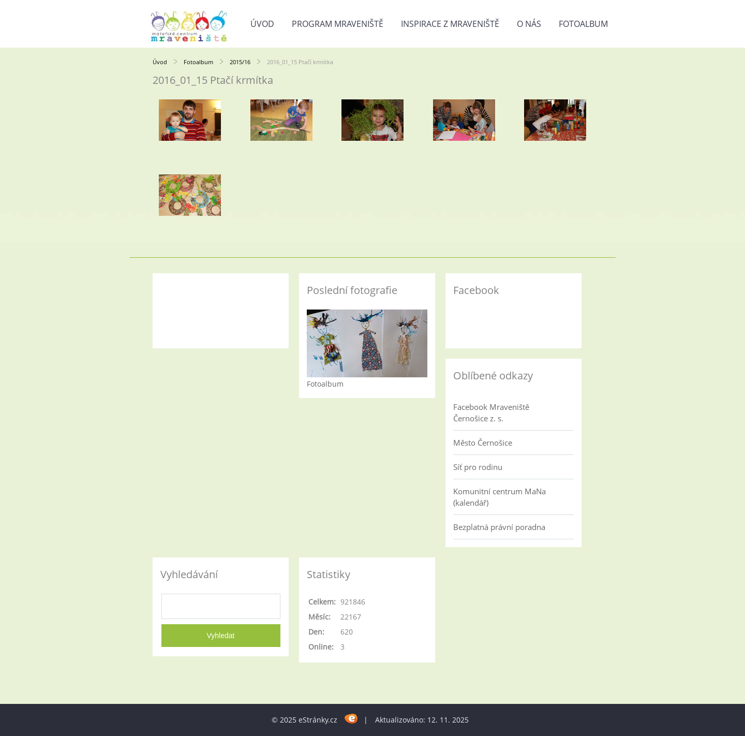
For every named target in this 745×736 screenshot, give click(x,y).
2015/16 (240, 62)
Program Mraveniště (337, 24)
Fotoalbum (583, 24)
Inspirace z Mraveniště (450, 24)
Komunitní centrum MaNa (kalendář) (499, 497)
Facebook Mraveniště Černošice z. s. (491, 412)
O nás (529, 24)
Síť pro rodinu (477, 467)
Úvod (262, 24)
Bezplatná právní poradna (499, 527)
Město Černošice (482, 442)
